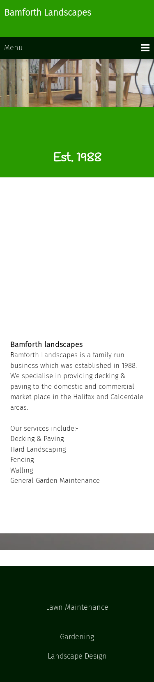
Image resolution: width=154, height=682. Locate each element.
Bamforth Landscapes (47, 12)
